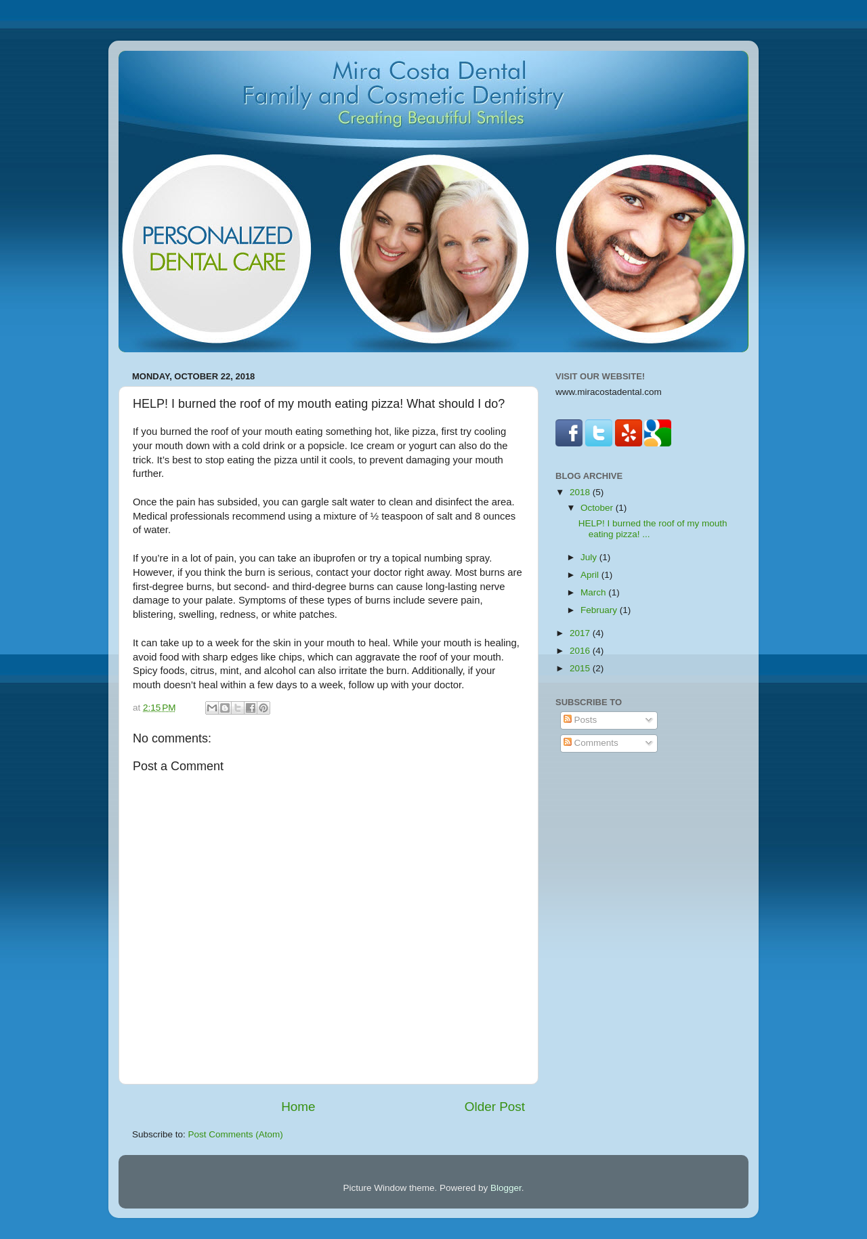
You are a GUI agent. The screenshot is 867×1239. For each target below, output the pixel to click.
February (600, 610)
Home (298, 1106)
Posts (580, 720)
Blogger (506, 1188)
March (594, 592)
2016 (581, 651)
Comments (591, 743)
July (589, 557)
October (598, 508)
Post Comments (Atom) (235, 1134)
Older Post (495, 1106)
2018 (581, 492)
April (590, 575)
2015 (581, 668)
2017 (581, 633)
